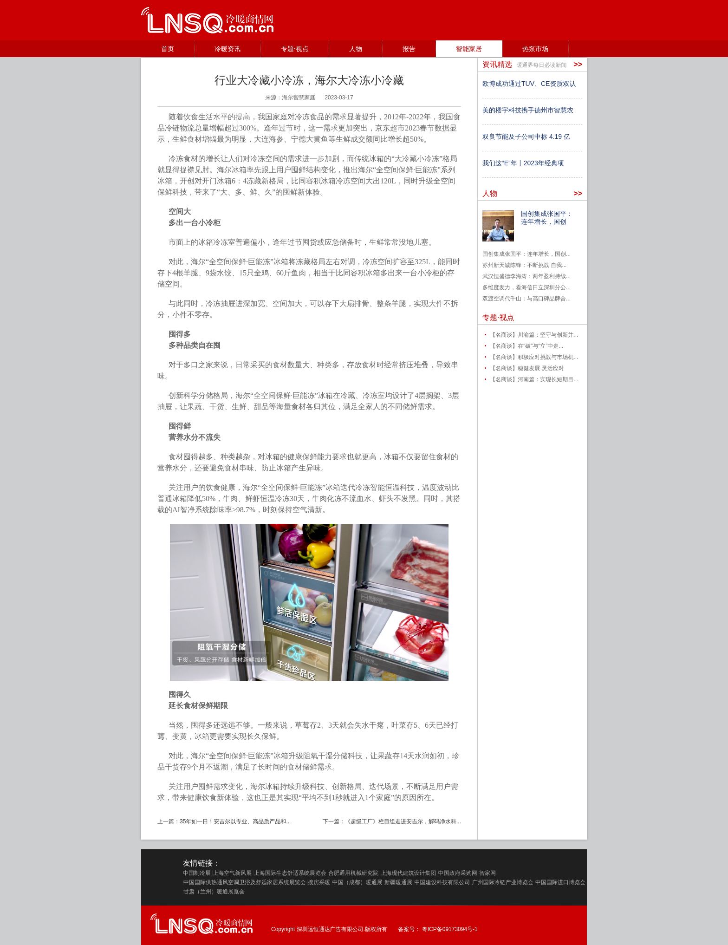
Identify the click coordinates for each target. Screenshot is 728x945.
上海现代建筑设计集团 (408, 873)
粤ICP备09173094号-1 (450, 929)
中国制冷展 (197, 873)
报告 (409, 48)
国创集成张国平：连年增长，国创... (526, 254)
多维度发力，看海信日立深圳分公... (526, 287)
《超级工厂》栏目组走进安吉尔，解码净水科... (403, 821)
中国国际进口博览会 (560, 882)
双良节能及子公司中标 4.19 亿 (526, 136)
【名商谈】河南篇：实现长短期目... (534, 379)
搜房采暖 (319, 882)
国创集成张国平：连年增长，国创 (547, 217)
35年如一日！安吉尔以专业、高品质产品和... (235, 821)
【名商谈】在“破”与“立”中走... (526, 346)
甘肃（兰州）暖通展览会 (214, 891)
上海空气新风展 (232, 873)
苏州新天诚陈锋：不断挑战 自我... (524, 265)
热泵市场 (535, 48)
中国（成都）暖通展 (357, 882)
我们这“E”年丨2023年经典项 (523, 163)
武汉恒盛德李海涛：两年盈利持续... (526, 276)
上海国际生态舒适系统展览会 (290, 873)
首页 (167, 48)
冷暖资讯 (227, 48)
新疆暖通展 (398, 882)
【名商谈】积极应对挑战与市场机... (534, 357)
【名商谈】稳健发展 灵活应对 (527, 368)
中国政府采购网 (457, 873)
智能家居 (469, 48)
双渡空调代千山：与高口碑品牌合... (526, 298)
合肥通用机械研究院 (353, 873)
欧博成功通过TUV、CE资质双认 (529, 83)
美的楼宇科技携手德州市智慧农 (527, 110)
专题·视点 (295, 48)
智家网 (487, 873)
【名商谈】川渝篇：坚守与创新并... (534, 335)
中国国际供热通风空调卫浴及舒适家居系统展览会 (244, 882)
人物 (355, 48)
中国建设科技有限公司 (442, 882)
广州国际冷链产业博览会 (502, 882)
